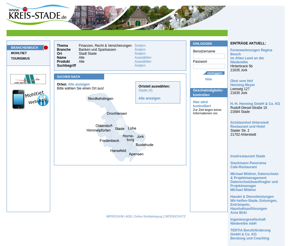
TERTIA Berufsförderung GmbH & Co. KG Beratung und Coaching (251, 234)
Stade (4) (146, 90)
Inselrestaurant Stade (248, 156)
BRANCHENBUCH (24, 47)
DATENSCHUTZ (175, 216)
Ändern (140, 46)
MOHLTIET (19, 53)
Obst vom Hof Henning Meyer (243, 83)
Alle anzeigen (79, 84)
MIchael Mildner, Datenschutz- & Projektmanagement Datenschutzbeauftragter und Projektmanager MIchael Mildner (255, 182)
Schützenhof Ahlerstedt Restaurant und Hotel (250, 125)
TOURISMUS (20, 58)
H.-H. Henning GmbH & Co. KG (255, 104)
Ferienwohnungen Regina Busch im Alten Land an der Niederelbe (251, 56)
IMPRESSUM (115, 216)
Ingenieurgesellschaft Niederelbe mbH (248, 221)
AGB (129, 216)
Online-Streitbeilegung (148, 216)
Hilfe (208, 79)
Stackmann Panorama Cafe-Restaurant (248, 165)
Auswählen (143, 58)
